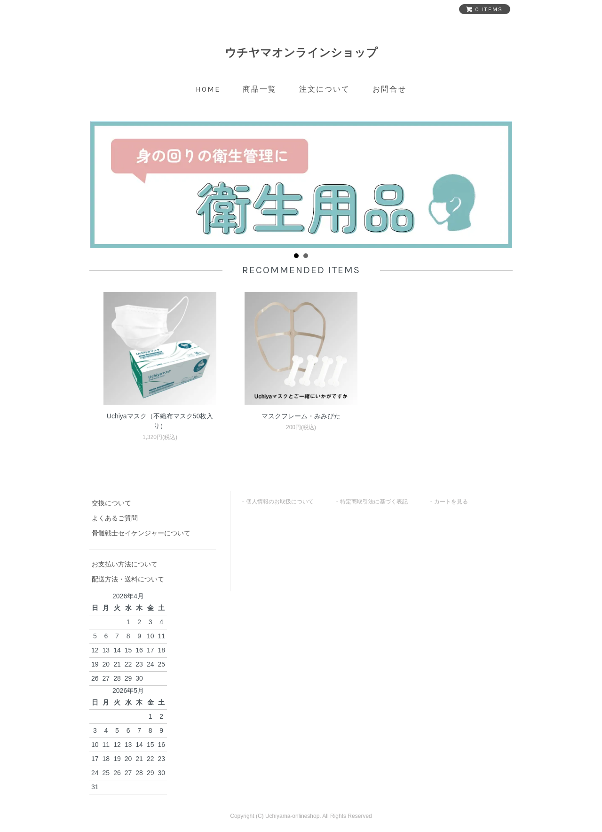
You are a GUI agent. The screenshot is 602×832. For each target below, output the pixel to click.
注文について (324, 89)
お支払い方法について (125, 564)
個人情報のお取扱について (280, 501)
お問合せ (389, 89)
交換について (111, 503)
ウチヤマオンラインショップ (301, 52)
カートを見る (451, 501)
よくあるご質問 (115, 518)
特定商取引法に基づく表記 (374, 501)
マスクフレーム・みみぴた (301, 416)
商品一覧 (260, 89)
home (208, 89)
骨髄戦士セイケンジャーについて (141, 533)
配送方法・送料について (128, 579)
